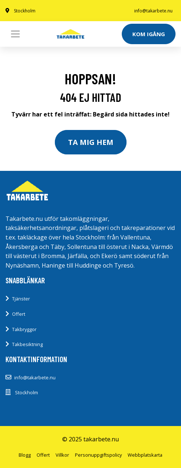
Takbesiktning (27, 344)
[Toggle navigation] (15, 34)
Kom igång (148, 34)
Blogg (25, 455)
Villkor (62, 455)
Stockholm (24, 11)
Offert (18, 314)
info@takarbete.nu (153, 11)
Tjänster (21, 298)
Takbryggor (24, 329)
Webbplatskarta (145, 455)
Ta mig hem (90, 142)
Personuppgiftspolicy (98, 455)
